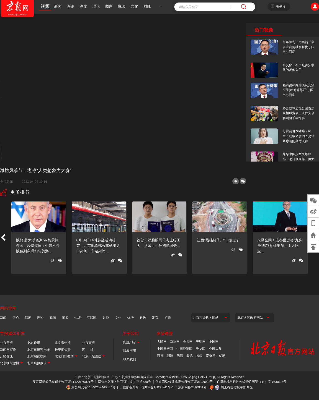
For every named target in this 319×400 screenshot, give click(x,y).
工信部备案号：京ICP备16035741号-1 (147, 387)
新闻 (58, 6)
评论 (70, 6)
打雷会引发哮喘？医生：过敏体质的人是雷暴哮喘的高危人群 (298, 136)
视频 (45, 6)
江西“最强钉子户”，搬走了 (218, 240)
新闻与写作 (8, 349)
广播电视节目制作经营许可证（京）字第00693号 (251, 382)
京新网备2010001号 (192, 387)
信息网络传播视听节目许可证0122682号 (184, 382)
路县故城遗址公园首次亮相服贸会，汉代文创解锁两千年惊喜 (298, 113)
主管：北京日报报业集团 (92, 377)
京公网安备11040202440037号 (93, 387)
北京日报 (6, 343)
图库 (109, 6)
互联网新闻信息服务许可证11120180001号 (63, 382)
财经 (147, 6)
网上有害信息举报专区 (237, 387)
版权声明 (129, 351)
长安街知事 (63, 349)
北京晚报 (33, 343)
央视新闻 (8, 181)
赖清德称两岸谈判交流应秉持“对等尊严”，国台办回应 (298, 90)
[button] (3, 238)
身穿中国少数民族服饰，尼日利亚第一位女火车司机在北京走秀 (298, 159)
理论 (96, 6)
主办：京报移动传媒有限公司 (132, 377)
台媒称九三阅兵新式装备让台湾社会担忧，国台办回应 (298, 47)
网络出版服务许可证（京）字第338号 (124, 382)
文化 (134, 6)
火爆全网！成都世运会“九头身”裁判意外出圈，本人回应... (279, 245)
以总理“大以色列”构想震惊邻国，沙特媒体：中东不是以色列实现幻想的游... (38, 245)
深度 (83, 6)
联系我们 (129, 359)
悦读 (121, 6)
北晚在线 (6, 356)
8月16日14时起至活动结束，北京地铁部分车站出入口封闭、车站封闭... (98, 245)
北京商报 (88, 343)
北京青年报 (63, 343)
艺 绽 (88, 349)
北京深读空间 (36, 356)
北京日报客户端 (38, 349)
